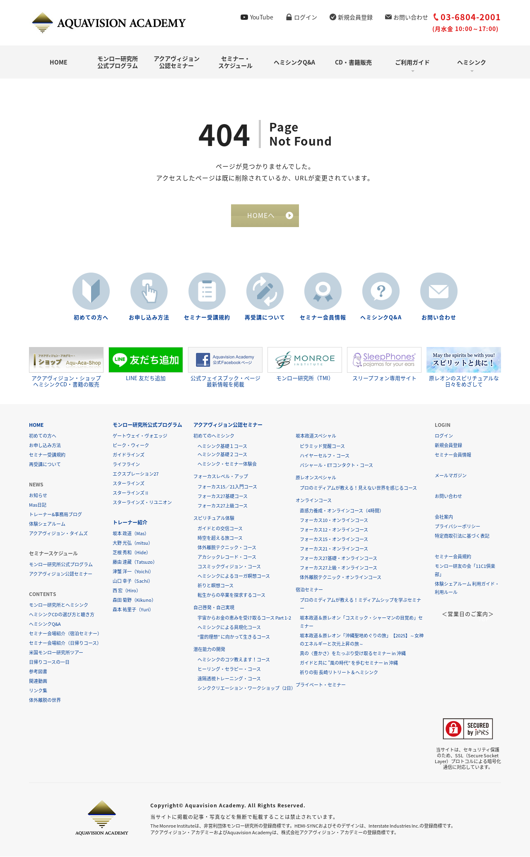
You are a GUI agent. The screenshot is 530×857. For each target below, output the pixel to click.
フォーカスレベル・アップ (220, 476)
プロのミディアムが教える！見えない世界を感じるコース (358, 488)
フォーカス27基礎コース (223, 496)
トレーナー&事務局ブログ (55, 514)
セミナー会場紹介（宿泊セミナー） (65, 633)
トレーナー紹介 (130, 523)
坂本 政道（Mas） (131, 533)
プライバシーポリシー (457, 526)
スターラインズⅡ (131, 493)
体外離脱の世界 (45, 700)
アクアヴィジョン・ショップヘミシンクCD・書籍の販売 (66, 367)
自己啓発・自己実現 (213, 607)
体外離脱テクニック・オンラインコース (340, 577)
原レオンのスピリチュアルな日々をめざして (463, 367)
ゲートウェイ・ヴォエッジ (140, 436)
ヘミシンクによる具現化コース (229, 627)
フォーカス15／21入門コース (227, 487)
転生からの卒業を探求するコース (231, 595)
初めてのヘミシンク (213, 436)
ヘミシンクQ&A (294, 62)
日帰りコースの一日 (49, 662)
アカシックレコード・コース (227, 557)
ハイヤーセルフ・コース (324, 456)
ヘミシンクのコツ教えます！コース (234, 659)
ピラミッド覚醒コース (322, 446)
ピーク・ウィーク (131, 445)
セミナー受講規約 (207, 317)
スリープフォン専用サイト (384, 364)
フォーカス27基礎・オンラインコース (338, 558)
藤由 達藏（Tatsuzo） (135, 562)
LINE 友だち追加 (145, 364)
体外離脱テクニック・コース (227, 547)
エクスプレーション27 (136, 474)
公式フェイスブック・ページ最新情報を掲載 (225, 367)
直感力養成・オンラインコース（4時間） (342, 511)
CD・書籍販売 (353, 62)
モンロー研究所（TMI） (304, 364)
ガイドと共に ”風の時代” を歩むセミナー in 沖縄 (349, 663)
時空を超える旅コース (220, 538)
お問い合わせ (410, 17)
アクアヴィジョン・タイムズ (58, 533)
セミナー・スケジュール (235, 61)
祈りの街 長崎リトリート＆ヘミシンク (339, 672)
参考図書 (38, 671)
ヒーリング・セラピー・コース (229, 669)
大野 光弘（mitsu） (133, 543)
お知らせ (38, 495)
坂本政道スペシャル (316, 436)
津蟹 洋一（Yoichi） (133, 571)
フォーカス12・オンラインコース (334, 530)
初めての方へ (91, 317)
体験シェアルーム (47, 524)
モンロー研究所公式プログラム (117, 61)
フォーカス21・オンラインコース (334, 549)
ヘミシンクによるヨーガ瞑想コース (234, 576)
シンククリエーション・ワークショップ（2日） (247, 688)
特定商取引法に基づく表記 (462, 536)
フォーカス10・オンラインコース (334, 520)
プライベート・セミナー (321, 685)
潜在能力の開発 (209, 649)
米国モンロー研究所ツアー (56, 652)
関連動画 (38, 681)
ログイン (305, 17)
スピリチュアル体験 (213, 518)
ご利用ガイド (412, 62)
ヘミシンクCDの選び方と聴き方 (61, 614)
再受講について (265, 317)
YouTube (261, 17)
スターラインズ (129, 483)
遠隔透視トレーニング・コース (229, 678)
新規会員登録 (355, 17)
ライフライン (126, 464)
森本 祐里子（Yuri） (133, 609)
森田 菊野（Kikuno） (134, 600)
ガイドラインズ (129, 455)
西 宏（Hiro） (127, 590)
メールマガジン (451, 475)
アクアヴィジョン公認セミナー (177, 61)
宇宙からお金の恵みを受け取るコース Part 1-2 (244, 618)
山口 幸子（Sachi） (133, 581)
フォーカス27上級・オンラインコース (338, 568)
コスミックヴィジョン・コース (229, 566)
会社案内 (444, 517)
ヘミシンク (471, 62)
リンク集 (38, 690)
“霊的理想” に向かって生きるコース (234, 637)
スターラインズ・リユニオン (142, 502)
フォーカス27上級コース (223, 506)
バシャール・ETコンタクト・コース (336, 465)
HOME (58, 62)
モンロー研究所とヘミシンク (58, 605)
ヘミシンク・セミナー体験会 (227, 464)
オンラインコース (314, 500)
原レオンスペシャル (316, 477)
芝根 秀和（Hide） (132, 552)
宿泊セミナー (309, 590)
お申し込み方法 (149, 317)
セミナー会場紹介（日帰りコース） (65, 643)
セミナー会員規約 (453, 556)
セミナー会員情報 (323, 317)
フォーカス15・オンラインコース (334, 539)
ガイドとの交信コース (220, 528)
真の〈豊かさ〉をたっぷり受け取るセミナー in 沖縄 (353, 653)
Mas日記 (37, 505)
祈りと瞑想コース (216, 585)
